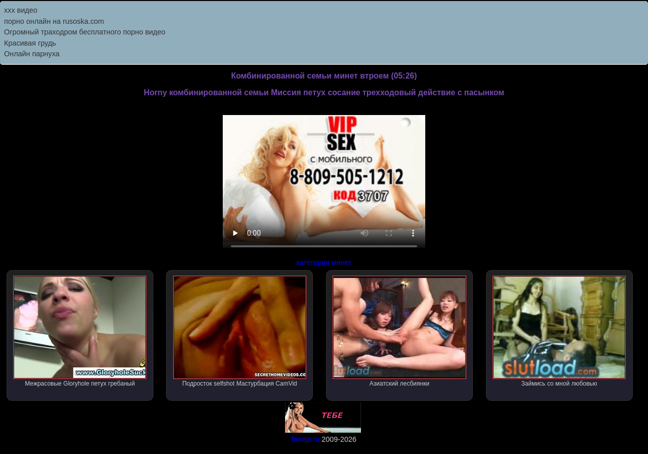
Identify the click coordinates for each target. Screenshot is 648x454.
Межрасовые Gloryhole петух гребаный (79, 331)
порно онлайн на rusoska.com (54, 21)
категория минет (324, 262)
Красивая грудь (30, 43)
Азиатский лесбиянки (399, 331)
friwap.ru (305, 439)
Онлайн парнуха (32, 54)
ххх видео (20, 10)
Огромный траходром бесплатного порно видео (85, 32)
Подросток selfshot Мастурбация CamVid (239, 331)
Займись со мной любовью (559, 331)
